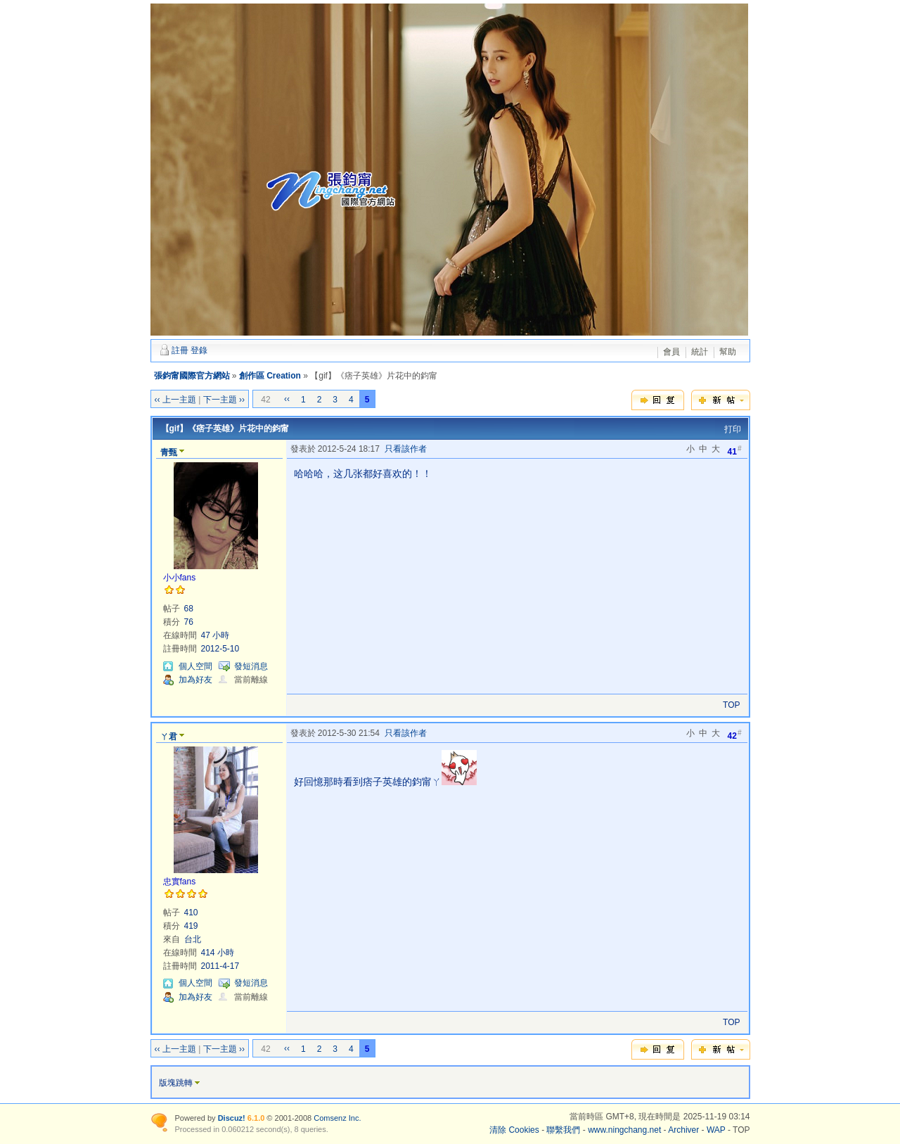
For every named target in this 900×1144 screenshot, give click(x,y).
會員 (671, 352)
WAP (716, 1130)
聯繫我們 (563, 1130)
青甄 (168, 452)
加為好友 (195, 680)
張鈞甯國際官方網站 (192, 376)
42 (735, 735)
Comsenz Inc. (337, 1118)
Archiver (683, 1130)
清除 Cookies (514, 1130)
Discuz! (231, 1118)
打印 (732, 429)
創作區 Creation (270, 376)
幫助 (727, 352)
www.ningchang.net (624, 1130)
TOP (731, 705)
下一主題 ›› (224, 400)
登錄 (199, 350)
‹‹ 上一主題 (175, 400)
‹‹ (287, 399)
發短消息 (251, 666)
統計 (699, 352)
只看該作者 (406, 449)
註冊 (180, 350)
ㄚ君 (168, 737)
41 (735, 451)
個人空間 (195, 666)
